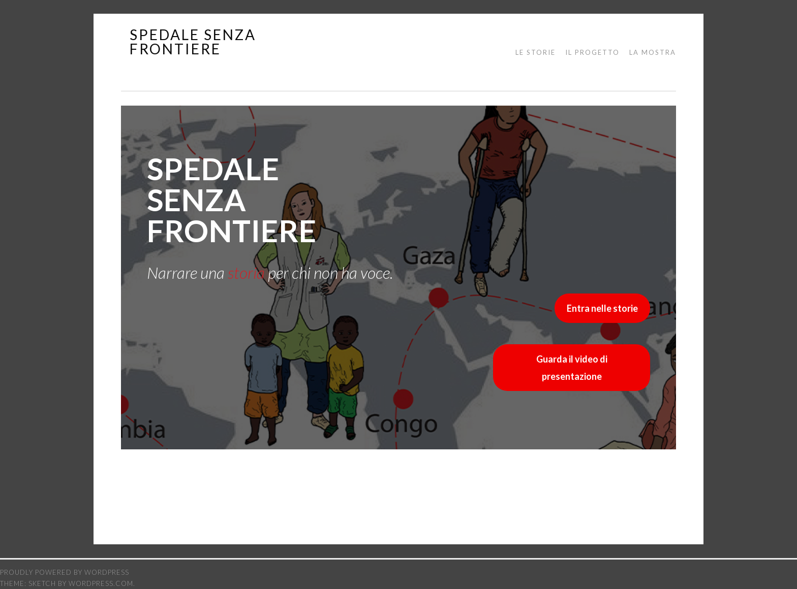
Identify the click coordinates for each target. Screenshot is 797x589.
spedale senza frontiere (193, 41)
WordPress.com (101, 583)
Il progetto (592, 52)
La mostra (652, 52)
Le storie (535, 52)
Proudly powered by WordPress (64, 572)
